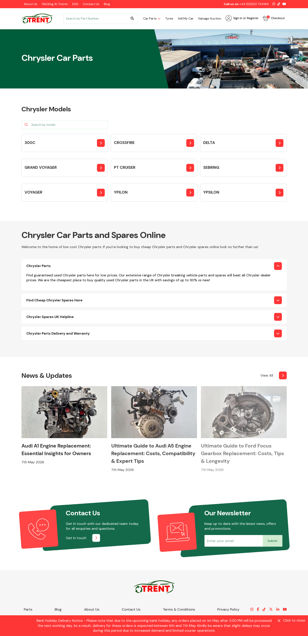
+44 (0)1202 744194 (254, 4)
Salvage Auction (209, 18)
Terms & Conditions (179, 609)
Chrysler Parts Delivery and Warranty (58, 333)
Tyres (169, 18)
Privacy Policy (228, 609)
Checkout (274, 18)
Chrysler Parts (38, 266)
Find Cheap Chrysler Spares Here (54, 300)
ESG (75, 4)
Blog (107, 4)
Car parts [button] (150, 18)
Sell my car (185, 18)
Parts (28, 609)
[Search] (100, 18)
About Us (30, 4)
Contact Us (91, 4)
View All (266, 375)
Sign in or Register (242, 18)
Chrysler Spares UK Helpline (50, 316)
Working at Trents (55, 4)
